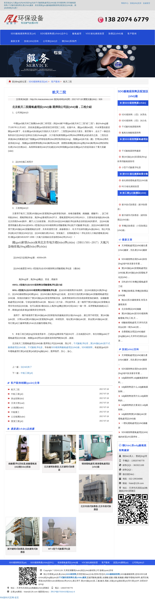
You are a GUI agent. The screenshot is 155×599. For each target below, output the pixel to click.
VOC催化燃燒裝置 (95, 33)
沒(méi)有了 (26, 367)
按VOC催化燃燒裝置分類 (135, 174)
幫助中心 (125, 3)
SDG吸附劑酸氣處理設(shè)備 (65, 347)
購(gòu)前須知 (54, 566)
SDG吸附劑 (87, 347)
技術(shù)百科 (31, 41)
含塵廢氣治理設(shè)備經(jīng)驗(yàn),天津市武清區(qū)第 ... (132, 336)
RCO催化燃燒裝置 (130, 186)
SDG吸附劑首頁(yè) (38, 81)
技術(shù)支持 (135, 3)
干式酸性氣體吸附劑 (131, 126)
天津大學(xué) (17, 403)
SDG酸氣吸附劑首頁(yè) (23, 33)
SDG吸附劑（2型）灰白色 (134, 120)
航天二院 (15, 389)
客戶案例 (132, 33)
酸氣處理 (76, 33)
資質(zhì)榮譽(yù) (120, 562)
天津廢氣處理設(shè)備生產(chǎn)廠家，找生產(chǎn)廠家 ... (133, 359)
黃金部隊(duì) (17, 398)
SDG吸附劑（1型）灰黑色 (134, 114)
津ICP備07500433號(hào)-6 (63, 592)
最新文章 (15, 41)
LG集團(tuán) (17, 407)
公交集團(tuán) (18, 416)
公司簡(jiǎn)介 (50, 41)
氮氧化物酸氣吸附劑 (131, 132)
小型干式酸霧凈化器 (131, 167)
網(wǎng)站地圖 (99, 566)
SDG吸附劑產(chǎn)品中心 (54, 33)
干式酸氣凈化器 (35, 347)
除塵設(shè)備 (116, 33)
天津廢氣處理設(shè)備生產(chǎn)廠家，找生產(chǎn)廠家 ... (133, 250)
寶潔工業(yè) (17, 421)
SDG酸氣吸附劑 (113, 574)
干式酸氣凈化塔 (80, 343)
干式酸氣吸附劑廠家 (131, 151)
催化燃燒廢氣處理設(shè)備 (135, 180)
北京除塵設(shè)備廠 (131, 309)
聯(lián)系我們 (69, 41)
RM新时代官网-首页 (9, 597)
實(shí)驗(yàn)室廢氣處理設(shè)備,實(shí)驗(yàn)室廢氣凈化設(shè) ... (133, 272)
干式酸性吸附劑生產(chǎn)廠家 (72, 577)
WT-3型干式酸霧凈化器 (59, 549)
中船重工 (15, 412)
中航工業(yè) (27, 373)
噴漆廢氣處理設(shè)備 (68, 562)
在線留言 (146, 3)
